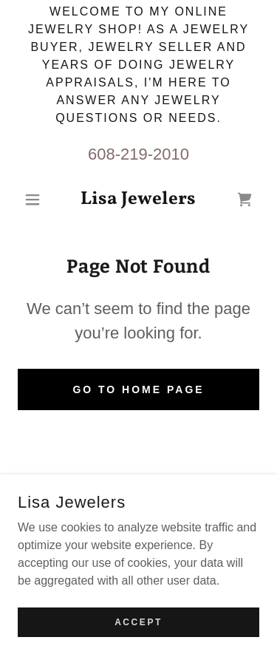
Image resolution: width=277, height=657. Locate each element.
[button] (36, 199)
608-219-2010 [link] (138, 154)
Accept (138, 632)
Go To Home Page (138, 389)
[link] (138, 199)
